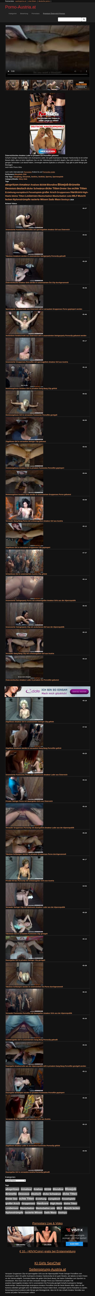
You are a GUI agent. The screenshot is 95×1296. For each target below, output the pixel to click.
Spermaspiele (58, 177)
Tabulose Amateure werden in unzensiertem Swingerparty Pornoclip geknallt (36, 256)
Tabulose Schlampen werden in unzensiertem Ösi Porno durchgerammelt (34, 987)
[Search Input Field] (70, 19)
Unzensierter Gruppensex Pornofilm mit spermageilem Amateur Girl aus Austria (37, 362)
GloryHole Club (20, 174)
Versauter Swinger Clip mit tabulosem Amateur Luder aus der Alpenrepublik (35, 907)
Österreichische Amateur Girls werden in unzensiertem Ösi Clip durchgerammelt (37, 283)
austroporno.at (20, 1)
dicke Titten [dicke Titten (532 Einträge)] (52, 188)
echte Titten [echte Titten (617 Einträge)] (79, 188)
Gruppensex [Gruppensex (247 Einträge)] (63, 192)
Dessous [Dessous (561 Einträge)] (10, 188)
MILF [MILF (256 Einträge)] (74, 196)
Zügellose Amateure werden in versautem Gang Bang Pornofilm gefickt (33, 748)
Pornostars (36, 13)
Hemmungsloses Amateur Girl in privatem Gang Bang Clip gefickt (31, 388)
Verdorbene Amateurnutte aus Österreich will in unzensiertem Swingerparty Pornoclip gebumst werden (46, 336)
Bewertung (24, 13)
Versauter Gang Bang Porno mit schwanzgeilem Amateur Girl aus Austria (34, 521)
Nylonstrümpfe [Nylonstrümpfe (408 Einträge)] (21, 199)
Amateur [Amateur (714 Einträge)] (24, 184)
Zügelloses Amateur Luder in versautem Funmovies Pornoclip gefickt (33, 1146)
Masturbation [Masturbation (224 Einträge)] (45, 196)
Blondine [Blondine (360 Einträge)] (52, 184)
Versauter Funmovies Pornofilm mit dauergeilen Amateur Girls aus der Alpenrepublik (39, 1013)
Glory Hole (23, 179)
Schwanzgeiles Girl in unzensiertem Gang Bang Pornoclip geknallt (32, 1040)
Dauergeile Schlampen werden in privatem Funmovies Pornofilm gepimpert (35, 1093)
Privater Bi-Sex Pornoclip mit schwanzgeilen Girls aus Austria (30, 881)
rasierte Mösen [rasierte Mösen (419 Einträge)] (39, 199)
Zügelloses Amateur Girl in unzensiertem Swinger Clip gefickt (30, 722)
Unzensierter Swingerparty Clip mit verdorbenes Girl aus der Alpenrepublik (35, 627)
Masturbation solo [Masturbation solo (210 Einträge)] (62, 196)
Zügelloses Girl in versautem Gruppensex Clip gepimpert (28, 547)
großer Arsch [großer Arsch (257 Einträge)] (49, 192)
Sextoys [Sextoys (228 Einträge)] (65, 199)
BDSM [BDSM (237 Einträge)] (43, 185)
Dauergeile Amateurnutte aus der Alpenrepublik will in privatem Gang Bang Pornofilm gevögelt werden (46, 1066)
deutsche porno (44, 1)
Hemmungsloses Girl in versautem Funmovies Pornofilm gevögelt (31, 415)
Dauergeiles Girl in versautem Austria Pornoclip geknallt (28, 1172)
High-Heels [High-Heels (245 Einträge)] (56, 1203)
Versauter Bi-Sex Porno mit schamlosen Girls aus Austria (28, 1119)
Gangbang (18, 177)
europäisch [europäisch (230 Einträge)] (22, 192)
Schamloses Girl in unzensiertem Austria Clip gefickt (26, 574)
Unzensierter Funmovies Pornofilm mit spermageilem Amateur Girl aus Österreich (38, 230)
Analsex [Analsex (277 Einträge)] (34, 184)
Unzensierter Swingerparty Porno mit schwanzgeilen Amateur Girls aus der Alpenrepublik (41, 600)
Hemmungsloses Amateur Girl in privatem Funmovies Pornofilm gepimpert (35, 468)
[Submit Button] (84, 19)
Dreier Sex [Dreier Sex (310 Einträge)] (66, 188)
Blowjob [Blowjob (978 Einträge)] (63, 184)
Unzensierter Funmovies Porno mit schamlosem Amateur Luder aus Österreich (36, 775)
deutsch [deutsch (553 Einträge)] (21, 188)
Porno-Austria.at (20, 7)
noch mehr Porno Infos (13, 167)
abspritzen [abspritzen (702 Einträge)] (12, 184)
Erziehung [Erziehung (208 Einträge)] (10, 192)
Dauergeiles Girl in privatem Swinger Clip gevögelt (25, 960)
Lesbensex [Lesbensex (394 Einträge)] (31, 195)
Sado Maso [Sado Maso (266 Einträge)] (55, 199)
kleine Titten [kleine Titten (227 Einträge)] (18, 196)
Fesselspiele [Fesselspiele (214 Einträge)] (35, 192)
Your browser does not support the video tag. (47, 51)
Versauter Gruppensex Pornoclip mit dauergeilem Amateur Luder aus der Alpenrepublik (40, 828)
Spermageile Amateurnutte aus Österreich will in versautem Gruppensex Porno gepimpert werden (44, 309)
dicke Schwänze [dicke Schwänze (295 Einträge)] (36, 188)
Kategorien (13, 13)
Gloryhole (26, 177)
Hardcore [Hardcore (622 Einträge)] (76, 192)
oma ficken (32, 1)
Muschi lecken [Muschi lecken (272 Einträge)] (72, 1208)
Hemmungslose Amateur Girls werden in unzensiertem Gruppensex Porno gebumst (38, 494)
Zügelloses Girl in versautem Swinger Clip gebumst (26, 441)
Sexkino (34, 177)
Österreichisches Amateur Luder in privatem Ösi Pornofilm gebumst (32, 680)
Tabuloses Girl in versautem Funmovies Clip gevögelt (27, 934)
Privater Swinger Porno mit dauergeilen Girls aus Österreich (29, 801)
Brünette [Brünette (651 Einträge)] (74, 184)
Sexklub (41, 177)
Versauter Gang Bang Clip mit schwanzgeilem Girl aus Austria (30, 653)
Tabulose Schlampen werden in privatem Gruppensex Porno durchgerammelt (36, 854)
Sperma (49, 177)
